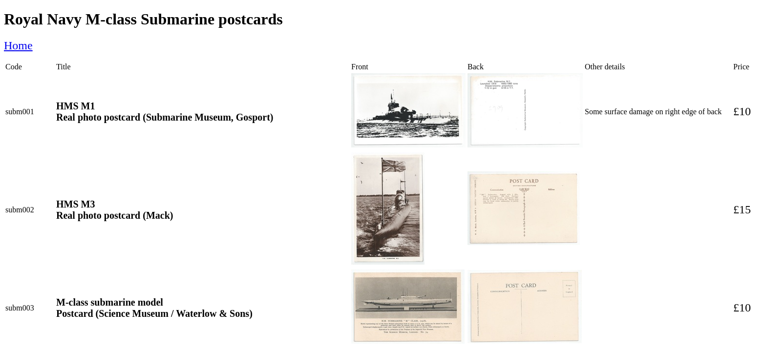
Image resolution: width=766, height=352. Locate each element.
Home (18, 45)
